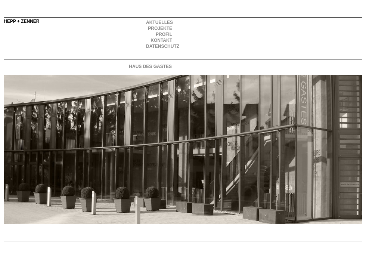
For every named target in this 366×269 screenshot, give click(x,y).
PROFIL (164, 34)
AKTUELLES (159, 22)
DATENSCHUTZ (159, 46)
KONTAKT (161, 40)
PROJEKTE (160, 28)
